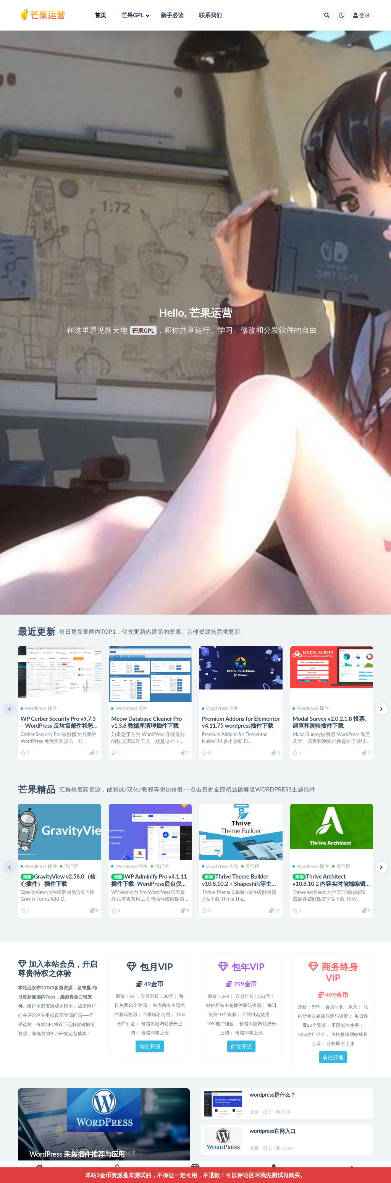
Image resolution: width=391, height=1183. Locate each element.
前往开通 (149, 1046)
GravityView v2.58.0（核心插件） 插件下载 (59, 879)
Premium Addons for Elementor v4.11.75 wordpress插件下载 (228, 725)
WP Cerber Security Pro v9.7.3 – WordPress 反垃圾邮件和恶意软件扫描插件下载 (59, 725)
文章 (255, 1113)
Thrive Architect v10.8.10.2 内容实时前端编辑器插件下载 (330, 882)
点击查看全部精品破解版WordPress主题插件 (253, 789)
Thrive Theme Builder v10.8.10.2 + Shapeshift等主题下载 (240, 882)
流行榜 (70, 865)
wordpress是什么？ (275, 1095)
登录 (361, 15)
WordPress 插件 (40, 707)
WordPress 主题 (221, 865)
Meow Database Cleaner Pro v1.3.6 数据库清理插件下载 (148, 721)
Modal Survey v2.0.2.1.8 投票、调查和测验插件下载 (327, 721)
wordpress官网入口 (275, 1134)
